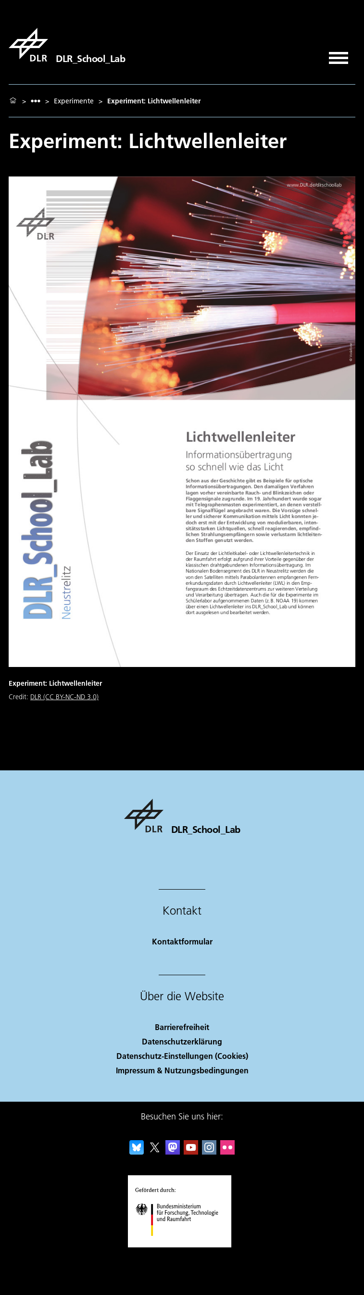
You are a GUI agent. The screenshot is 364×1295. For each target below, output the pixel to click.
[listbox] (35, 101)
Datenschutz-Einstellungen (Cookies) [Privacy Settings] (182, 1056)
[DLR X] (155, 1151)
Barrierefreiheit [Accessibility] (182, 1027)
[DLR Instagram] (209, 1151)
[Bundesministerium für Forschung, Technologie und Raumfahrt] (182, 1244)
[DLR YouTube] (191, 1151)
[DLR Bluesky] (136, 1151)
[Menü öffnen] (338, 54)
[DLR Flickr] (227, 1151)
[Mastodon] (172, 1151)
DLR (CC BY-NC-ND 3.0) (64, 696)
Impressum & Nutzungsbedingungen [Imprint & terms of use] (182, 1070)
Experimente (74, 101)
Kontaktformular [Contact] (182, 941)
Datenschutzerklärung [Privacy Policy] (182, 1041)
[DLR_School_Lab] (67, 45)
